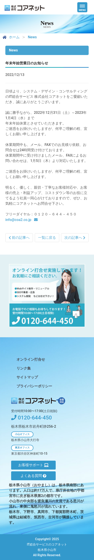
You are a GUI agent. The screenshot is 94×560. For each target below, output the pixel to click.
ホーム (11, 37)
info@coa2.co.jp (18, 220)
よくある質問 (33, 476)
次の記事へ (74, 238)
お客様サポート (33, 465)
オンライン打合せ (30, 359)
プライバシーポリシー (34, 386)
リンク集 (23, 368)
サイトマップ (27, 377)
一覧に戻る (47, 238)
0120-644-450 (31, 418)
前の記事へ (19, 238)
